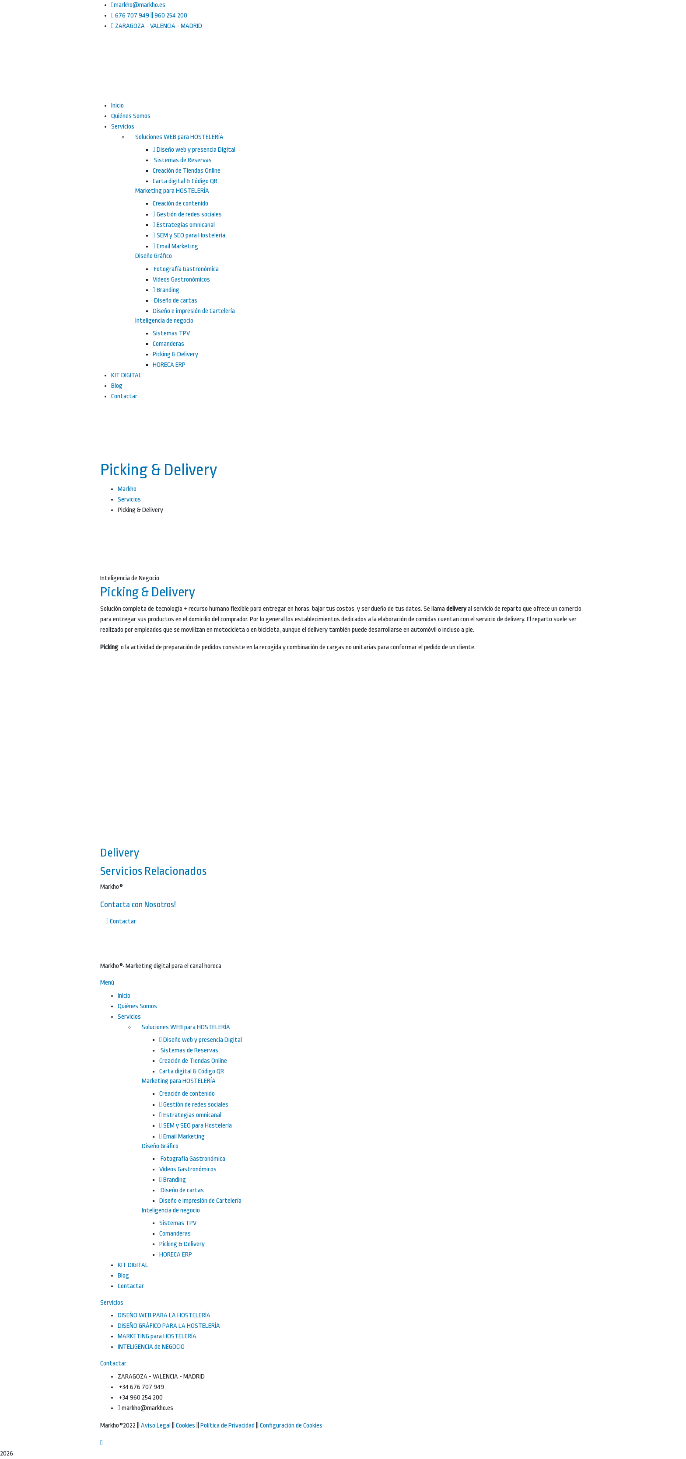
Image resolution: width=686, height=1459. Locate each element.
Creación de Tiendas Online (186, 170)
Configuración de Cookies (291, 1425)
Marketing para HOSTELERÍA (172, 191)
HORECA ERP (169, 365)
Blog (123, 1275)
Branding (166, 290)
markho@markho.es (138, 5)
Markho (127, 489)
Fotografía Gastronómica (186, 269)
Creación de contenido (180, 203)
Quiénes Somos (137, 1006)
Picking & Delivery (175, 354)
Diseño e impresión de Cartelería (194, 311)
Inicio (124, 995)
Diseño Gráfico (153, 256)
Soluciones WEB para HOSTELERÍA (179, 137)
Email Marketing (175, 246)
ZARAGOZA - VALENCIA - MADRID (156, 26)
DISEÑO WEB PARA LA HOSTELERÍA (164, 1315)
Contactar (131, 1286)
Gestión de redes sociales (187, 214)
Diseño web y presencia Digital (194, 149)
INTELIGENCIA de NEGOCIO (151, 1347)
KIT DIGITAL (133, 1265)
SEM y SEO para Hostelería (189, 235)
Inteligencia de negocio (164, 320)
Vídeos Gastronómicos (181, 279)
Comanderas (168, 344)
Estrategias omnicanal (184, 225)
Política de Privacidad (227, 1425)
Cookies (185, 1425)
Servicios (129, 499)
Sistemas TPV (171, 333)
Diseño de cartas (175, 300)
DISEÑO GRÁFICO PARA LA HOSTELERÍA (169, 1326)
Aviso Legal (156, 1425)
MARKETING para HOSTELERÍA (157, 1336)
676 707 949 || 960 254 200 (149, 15)
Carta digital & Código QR (185, 181)
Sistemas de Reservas (182, 160)
